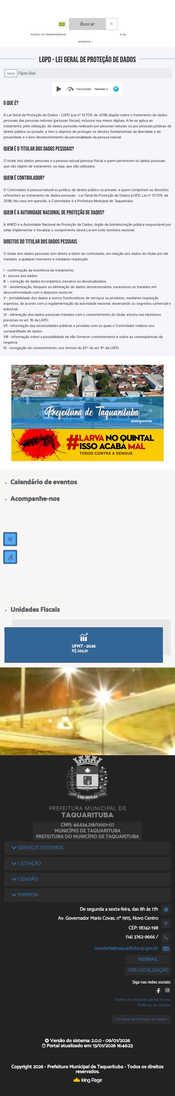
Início (11, 73)
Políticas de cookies (154, 1005)
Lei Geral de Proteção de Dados (141, 1019)
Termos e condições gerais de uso (142, 999)
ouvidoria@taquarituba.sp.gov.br (126, 948)
